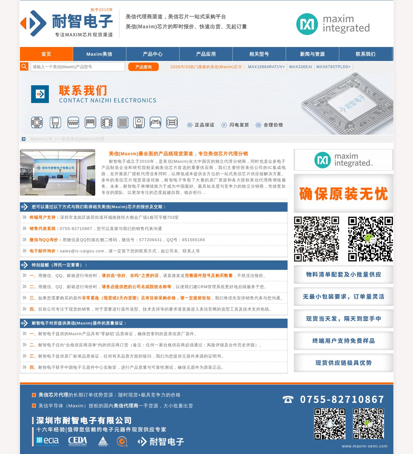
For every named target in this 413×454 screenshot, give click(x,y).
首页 (46, 54)
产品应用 (206, 54)
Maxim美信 (100, 54)
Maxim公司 (42, 139)
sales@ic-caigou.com (82, 251)
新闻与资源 (312, 54)
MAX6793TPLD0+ (334, 67)
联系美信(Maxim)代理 (83, 139)
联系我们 (366, 54)
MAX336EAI (300, 67)
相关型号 (259, 54)
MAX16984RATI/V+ (266, 67)
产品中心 (153, 54)
